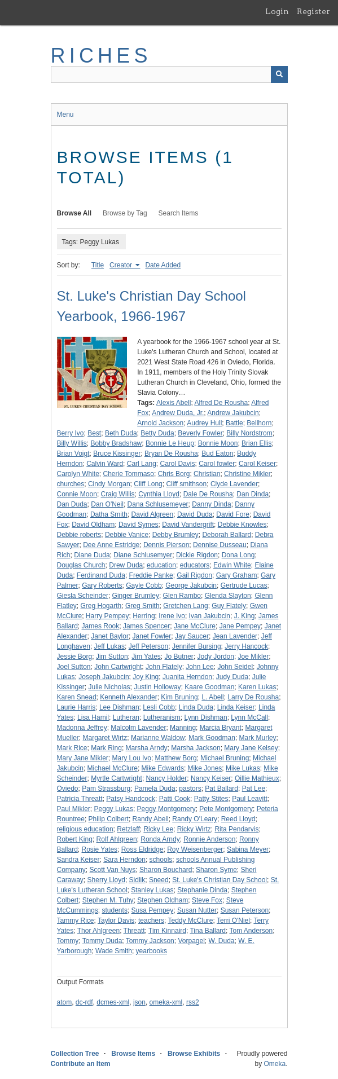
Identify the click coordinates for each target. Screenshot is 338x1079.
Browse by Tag (125, 213)
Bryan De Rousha (171, 453)
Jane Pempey (240, 626)
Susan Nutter (197, 910)
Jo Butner (179, 656)
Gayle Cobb (143, 585)
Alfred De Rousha (221, 403)
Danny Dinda (211, 504)
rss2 (192, 1002)
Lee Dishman (119, 707)
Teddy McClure (190, 920)
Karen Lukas (257, 687)
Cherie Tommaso (128, 474)
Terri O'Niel (233, 920)
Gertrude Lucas (244, 585)
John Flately (164, 667)
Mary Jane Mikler (82, 758)
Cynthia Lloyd (158, 494)
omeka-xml (166, 1002)
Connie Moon (77, 494)
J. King (244, 616)
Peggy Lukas (113, 809)
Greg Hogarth (101, 606)
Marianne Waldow (158, 738)
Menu (65, 114)
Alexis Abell (173, 403)
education (161, 565)
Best (94, 433)
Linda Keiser (236, 707)
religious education (85, 829)
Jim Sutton (112, 656)
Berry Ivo (70, 433)
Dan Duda (72, 504)
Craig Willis (118, 494)
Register (313, 11)
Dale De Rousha (208, 494)
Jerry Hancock (246, 646)
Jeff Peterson (149, 646)
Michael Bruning (224, 758)
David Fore (232, 514)
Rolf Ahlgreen (116, 839)
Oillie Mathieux (257, 778)
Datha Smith (109, 514)
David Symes (138, 525)
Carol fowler (217, 464)
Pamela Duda (154, 788)
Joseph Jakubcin (103, 677)
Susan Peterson (245, 910)
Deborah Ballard (226, 535)
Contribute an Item (81, 1064)
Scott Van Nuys (113, 870)
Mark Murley (257, 738)
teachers (151, 920)
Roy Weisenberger (195, 849)
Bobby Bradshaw (116, 443)
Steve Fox (207, 900)
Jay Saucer (192, 636)
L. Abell (212, 697)
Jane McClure (195, 626)
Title (97, 265)
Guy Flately (229, 606)
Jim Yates (146, 656)
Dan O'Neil (107, 504)
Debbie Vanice (126, 535)
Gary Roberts (102, 585)
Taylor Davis (116, 920)
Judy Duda (232, 677)
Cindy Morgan (109, 484)
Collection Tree (75, 1054)
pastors (190, 788)
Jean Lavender (235, 636)
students (115, 910)
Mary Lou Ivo (131, 758)
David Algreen (152, 514)
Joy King (146, 677)
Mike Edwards (163, 768)
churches (71, 484)
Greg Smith (142, 606)
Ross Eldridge (142, 849)
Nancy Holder (166, 778)
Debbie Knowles (242, 525)
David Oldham (93, 525)
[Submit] (279, 74)
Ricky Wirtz (194, 829)
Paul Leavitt (249, 799)
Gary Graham (236, 575)
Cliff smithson (186, 484)
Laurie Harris (76, 707)
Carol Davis (177, 464)
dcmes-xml (112, 1002)
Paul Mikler (73, 809)
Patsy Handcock (130, 799)
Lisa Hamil (93, 717)
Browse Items (133, 1054)
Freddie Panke (151, 575)
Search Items (179, 213)
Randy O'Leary (194, 819)
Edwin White (232, 565)
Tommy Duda (102, 941)
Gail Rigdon (194, 575)
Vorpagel (191, 941)
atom (64, 1002)
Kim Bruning (179, 697)
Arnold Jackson (160, 423)
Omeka (275, 1064)
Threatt (134, 931)
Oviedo (67, 788)
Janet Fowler (152, 636)
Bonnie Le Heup (170, 443)
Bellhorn (259, 423)
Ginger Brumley (135, 596)
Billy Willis (72, 443)
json (139, 1002)
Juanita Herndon (187, 677)
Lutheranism (162, 717)
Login (277, 11)
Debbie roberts (79, 535)
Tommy (68, 941)
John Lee (199, 667)
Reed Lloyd (238, 819)
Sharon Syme (216, 870)
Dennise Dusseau (220, 545)
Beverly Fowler (200, 433)
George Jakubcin (191, 585)
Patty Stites (211, 799)
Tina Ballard (208, 931)
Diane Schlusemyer (142, 555)
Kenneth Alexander (128, 697)
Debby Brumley (175, 535)
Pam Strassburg (106, 788)
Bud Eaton (217, 453)
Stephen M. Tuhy (108, 900)
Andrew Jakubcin (232, 413)
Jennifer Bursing (196, 646)
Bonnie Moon (218, 443)
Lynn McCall (249, 717)
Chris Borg (174, 474)
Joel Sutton (74, 667)
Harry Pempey (107, 616)
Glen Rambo (182, 596)
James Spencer (146, 626)
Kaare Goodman (209, 687)
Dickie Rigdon (197, 555)
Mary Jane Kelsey (251, 748)
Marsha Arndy (147, 748)
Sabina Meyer (248, 849)
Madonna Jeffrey (82, 728)
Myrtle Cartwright (116, 778)
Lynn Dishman (205, 717)
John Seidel (235, 667)
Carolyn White (78, 474)
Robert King (75, 839)
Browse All (74, 213)
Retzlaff (128, 829)
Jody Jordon (215, 656)
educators (195, 565)
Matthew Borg (176, 758)
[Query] (169, 74)
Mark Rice (72, 748)
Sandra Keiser (78, 860)
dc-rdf (84, 1002)
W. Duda (222, 941)
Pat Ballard (221, 788)
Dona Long (238, 555)
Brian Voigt (73, 453)
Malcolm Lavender (138, 728)
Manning (183, 728)
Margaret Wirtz (105, 738)
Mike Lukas (243, 768)
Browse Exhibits (194, 1054)
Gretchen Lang (185, 606)
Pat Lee (253, 788)
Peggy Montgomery (166, 809)
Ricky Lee (158, 829)
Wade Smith (113, 951)
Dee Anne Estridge (111, 545)
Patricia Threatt (80, 799)
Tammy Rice (75, 920)
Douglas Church (81, 565)
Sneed (159, 880)
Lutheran (126, 717)
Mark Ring (106, 748)
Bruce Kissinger (117, 453)
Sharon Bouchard (165, 870)
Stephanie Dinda (202, 890)
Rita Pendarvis (236, 829)
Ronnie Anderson (209, 839)
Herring (144, 616)
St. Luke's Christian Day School (219, 880)
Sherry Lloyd (106, 880)
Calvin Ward (104, 464)
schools (161, 860)
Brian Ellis (256, 443)
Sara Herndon (124, 860)
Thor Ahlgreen (98, 931)
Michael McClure (112, 768)
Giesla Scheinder (82, 596)
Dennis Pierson (166, 545)
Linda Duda (196, 707)
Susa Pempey (152, 910)
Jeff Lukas (109, 646)
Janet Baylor (110, 636)
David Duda (195, 514)
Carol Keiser (257, 464)
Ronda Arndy (160, 839)
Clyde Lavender (234, 484)
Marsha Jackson (195, 748)
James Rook (101, 626)
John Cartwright (118, 667)
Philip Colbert (109, 819)
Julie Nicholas (109, 687)
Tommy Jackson (150, 941)
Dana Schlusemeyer (158, 504)
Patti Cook (174, 799)
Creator (121, 265)
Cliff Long (148, 484)
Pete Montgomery (226, 809)
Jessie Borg (75, 656)
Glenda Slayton (228, 596)
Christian (207, 474)
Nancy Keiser (211, 778)
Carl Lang (141, 464)
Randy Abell (151, 819)
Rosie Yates (100, 849)
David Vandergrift (188, 525)
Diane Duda (91, 555)
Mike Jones (205, 768)
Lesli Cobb (159, 707)
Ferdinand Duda (101, 575)
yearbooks (151, 951)
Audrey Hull (204, 423)
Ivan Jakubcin (209, 616)
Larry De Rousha (253, 697)
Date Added (163, 265)
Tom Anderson (251, 931)
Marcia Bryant (221, 728)
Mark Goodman (211, 738)
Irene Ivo (172, 616)
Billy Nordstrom (249, 433)
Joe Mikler (253, 656)
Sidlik (137, 880)
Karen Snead (76, 697)
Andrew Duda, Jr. (178, 413)
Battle (234, 423)
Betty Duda (157, 433)
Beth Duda (121, 433)
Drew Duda (126, 565)
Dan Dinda (252, 494)
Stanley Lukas (152, 890)
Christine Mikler (247, 474)
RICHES (101, 55)
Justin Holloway (157, 687)
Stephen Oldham (162, 900)
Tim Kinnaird (167, 931)
